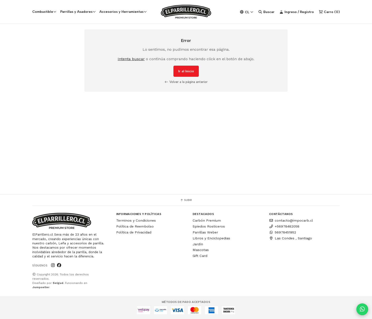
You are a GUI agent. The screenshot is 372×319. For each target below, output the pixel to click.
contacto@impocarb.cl (291, 220)
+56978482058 (284, 226)
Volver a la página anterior (186, 82)
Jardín (198, 244)
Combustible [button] (44, 11)
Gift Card (200, 256)
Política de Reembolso (135, 226)
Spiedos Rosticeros (209, 226)
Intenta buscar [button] (131, 59)
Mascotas (201, 250)
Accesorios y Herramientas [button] (123, 11)
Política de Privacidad (133, 232)
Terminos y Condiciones (136, 220)
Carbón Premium (207, 220)
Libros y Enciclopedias (211, 238)
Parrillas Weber (205, 232)
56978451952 (282, 232)
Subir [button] (186, 200)
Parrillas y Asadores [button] (78, 11)
